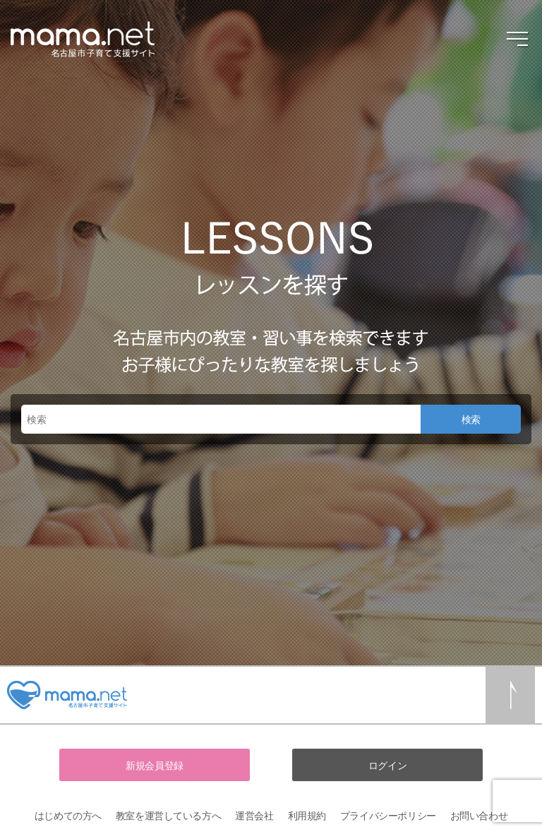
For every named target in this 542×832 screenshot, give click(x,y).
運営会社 (254, 815)
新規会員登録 (154, 765)
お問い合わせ (478, 815)
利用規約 (307, 815)
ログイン (387, 765)
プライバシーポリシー (388, 815)
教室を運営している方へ (168, 815)
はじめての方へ (68, 815)
